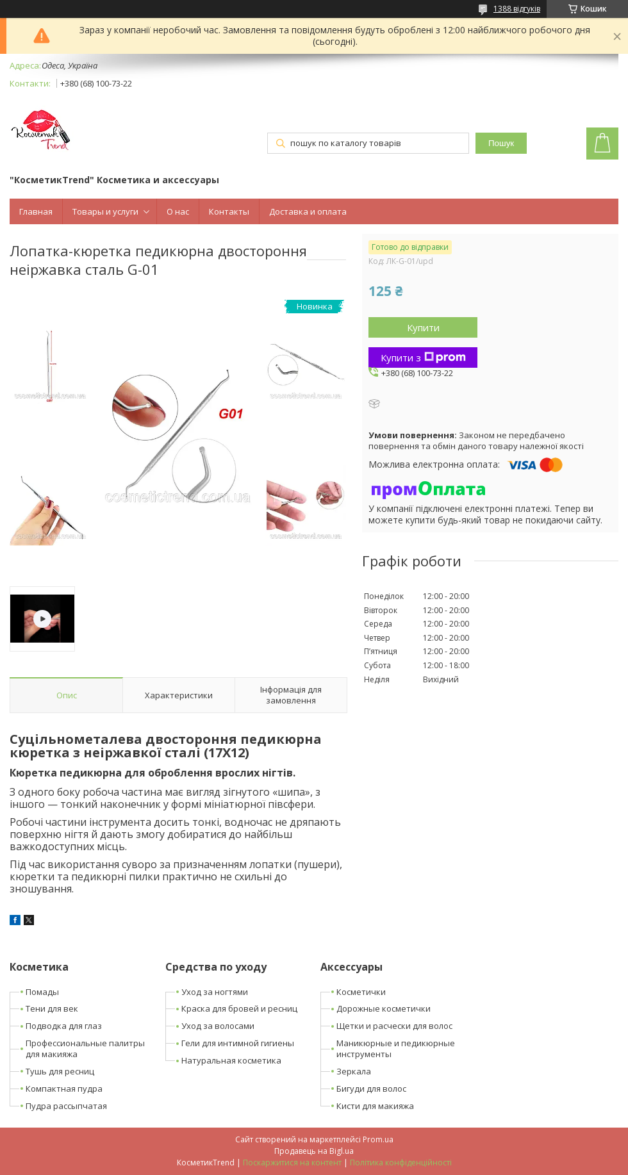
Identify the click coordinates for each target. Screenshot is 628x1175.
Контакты (229, 211)
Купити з (423, 357)
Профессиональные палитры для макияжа (85, 1048)
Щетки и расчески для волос (394, 1025)
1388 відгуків (516, 8)
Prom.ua (378, 1139)
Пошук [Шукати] (501, 143)
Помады (42, 992)
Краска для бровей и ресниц (239, 1008)
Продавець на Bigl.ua (314, 1151)
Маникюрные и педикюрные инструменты (395, 1048)
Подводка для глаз (64, 1025)
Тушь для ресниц (60, 1071)
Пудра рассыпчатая (66, 1106)
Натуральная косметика (231, 1060)
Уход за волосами (217, 1025)
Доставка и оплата (308, 211)
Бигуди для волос (371, 1088)
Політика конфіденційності (401, 1162)
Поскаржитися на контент (292, 1162)
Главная (36, 211)
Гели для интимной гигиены (237, 1043)
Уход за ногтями (214, 992)
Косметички (361, 992)
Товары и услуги (105, 211)
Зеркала (353, 1071)
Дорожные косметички (383, 1008)
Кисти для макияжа (375, 1106)
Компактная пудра (64, 1088)
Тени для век (52, 1008)
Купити (423, 327)
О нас (178, 211)
